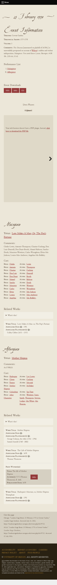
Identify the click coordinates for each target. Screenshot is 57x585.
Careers (43, 555)
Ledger (22, 407)
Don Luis (13, 279)
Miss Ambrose (32, 300)
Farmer (12, 388)
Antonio (13, 273)
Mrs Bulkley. (31, 303)
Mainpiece (11, 69)
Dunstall (30, 279)
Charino (13, 276)
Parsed (28, 116)
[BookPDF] (28, 164)
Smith (22, 403)
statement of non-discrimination (34, 578)
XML (15, 90)
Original (28, 111)
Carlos (12, 294)
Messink (30, 388)
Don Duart (14, 282)
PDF (15, 111)
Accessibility (8, 555)
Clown (12, 385)
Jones (36, 400)
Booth (29, 282)
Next (49, 164)
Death (29, 288)
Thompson (31, 273)
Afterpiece (11, 72)
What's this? (12, 321)
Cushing (30, 276)
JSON (7, 90)
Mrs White (30, 407)
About (22, 558)
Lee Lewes (31, 382)
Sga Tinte (30, 397)
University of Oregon (15, 563)
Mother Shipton (19, 363)
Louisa (12, 300)
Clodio (12, 270)
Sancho (12, 288)
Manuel (12, 285)
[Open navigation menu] (2, 2)
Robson (29, 285)
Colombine (14, 397)
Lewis (29, 270)
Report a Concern (27, 555)
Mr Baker (30, 391)
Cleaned (41, 111)
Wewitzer (30, 291)
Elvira (12, 297)
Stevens (37, 403)
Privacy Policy (9, 558)
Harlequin (13, 382)
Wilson (34, 51)
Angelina (13, 303)
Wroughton (31, 294)
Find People (34, 558)
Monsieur (13, 291)
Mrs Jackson (31, 297)
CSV (22, 90)
